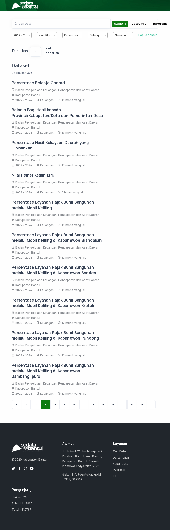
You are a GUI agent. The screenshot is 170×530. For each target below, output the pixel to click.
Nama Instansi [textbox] (124, 35)
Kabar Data (120, 464)
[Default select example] (35, 51)
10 (113, 404)
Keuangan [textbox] (71, 35)
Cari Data (119, 451)
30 (132, 404)
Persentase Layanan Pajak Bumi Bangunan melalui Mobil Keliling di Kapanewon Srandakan (57, 237)
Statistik (120, 24)
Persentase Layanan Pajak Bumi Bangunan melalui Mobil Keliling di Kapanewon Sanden (54, 270)
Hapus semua (147, 35)
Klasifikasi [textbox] (46, 35)
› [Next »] (151, 404)
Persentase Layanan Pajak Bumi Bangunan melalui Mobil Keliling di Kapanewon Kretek (53, 302)
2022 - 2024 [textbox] (22, 35)
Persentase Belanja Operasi (38, 83)
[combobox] (22, 35)
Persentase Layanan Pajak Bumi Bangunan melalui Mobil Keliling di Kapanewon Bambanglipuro (53, 371)
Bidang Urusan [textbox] (98, 35)
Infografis (160, 24)
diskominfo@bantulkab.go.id (81, 474)
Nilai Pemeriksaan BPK (33, 175)
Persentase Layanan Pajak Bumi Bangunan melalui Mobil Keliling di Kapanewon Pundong (55, 335)
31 (141, 404)
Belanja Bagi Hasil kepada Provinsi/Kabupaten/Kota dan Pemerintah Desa (57, 112)
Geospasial (139, 24)
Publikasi (119, 470)
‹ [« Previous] (16, 404)
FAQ (116, 476)
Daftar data (121, 457)
